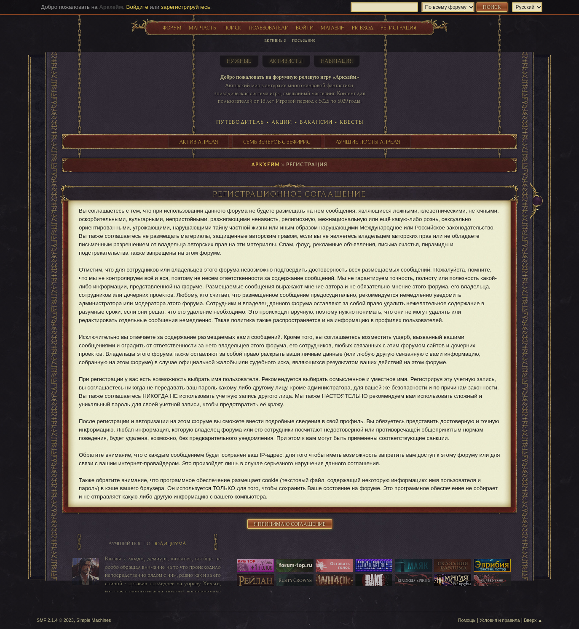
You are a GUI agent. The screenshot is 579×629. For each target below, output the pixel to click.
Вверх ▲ (533, 620)
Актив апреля (198, 141)
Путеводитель (240, 121)
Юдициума (170, 543)
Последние (303, 40)
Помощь (467, 620)
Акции (281, 121)
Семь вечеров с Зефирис (276, 141)
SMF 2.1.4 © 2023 (55, 620)
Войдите (137, 7)
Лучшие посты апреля (367, 141)
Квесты (351, 121)
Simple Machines (93, 620)
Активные (275, 40)
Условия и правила (500, 620)
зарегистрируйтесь (185, 7)
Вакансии (316, 121)
